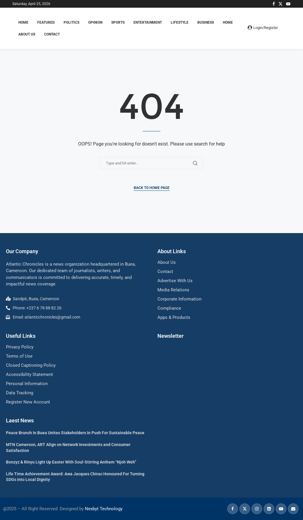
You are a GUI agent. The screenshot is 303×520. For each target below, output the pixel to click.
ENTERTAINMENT (147, 22)
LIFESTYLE (179, 22)
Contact (52, 34)
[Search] (288, 28)
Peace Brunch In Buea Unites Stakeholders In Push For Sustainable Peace (75, 432)
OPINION (95, 22)
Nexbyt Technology (104, 508)
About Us (26, 34)
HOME (23, 22)
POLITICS (71, 22)
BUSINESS (205, 22)
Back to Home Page (152, 188)
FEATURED (46, 22)
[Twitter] (280, 3)
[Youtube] (288, 3)
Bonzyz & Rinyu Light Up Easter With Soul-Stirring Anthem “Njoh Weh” (71, 462)
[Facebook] (273, 3)
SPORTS (118, 22)
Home (228, 22)
